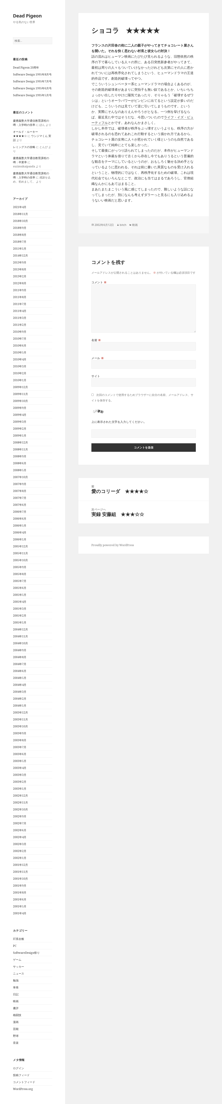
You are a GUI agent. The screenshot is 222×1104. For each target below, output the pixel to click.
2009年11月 (20, 394)
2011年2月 (19, 325)
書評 (16, 1008)
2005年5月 (19, 595)
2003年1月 (19, 789)
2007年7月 (19, 498)
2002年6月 (19, 830)
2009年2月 (19, 428)
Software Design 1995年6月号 (32, 88)
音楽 (16, 1043)
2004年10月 (20, 643)
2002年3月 (19, 844)
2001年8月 (19, 892)
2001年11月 (20, 872)
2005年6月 (19, 588)
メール (97, 358)
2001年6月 (19, 899)
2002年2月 (19, 851)
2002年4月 (19, 837)
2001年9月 (19, 885)
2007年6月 (19, 505)
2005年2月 (19, 615)
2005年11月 (20, 553)
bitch (123, 225)
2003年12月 (20, 712)
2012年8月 (19, 283)
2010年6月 (19, 345)
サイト (95, 376)
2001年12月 (20, 865)
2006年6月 (19, 518)
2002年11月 (20, 802)
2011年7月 (19, 304)
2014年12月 (20, 255)
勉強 (16, 980)
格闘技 (17, 1015)
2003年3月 (19, 775)
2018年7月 (19, 242)
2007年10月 (20, 477)
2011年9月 (19, 290)
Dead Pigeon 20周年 (26, 67)
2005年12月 (20, 546)
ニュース (18, 973)
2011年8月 (19, 297)
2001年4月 (19, 913)
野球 (16, 1036)
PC (14, 946)
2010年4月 (19, 359)
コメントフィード (24, 1082)
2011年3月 (19, 318)
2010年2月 (19, 373)
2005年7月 (19, 581)
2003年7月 (19, 747)
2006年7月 (19, 512)
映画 (16, 1001)
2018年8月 (19, 235)
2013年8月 (19, 269)
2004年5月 (19, 678)
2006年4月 (19, 532)
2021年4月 (19, 207)
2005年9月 (19, 567)
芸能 (16, 1029)
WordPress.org (23, 1089)
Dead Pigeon (27, 15)
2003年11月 (20, 719)
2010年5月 (19, 352)
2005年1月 (19, 622)
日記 (16, 994)
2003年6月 (19, 754)
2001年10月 (20, 879)
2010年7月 (19, 338)
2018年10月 (20, 221)
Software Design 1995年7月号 (32, 81)
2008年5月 (19, 470)
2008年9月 (19, 456)
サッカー (18, 966)
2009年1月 (19, 435)
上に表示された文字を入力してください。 (118, 422)
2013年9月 (19, 262)
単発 (16, 987)
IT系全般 (18, 939)
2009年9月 (19, 408)
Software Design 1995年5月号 (32, 95)
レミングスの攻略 (24, 147)
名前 (96, 340)
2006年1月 (19, 539)
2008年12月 (20, 442)
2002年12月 (20, 795)
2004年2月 (19, 699)
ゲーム (17, 960)
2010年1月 (19, 380)
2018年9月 (19, 228)
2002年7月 (19, 823)
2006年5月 (19, 525)
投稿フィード (21, 1075)
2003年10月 (20, 726)
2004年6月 (19, 671)
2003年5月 (19, 761)
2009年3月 (19, 422)
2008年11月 (20, 449)
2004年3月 (19, 692)
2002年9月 (19, 816)
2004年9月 (19, 650)
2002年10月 (20, 809)
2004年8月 (19, 657)
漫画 (16, 1022)
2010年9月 (19, 332)
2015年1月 (19, 248)
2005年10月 (20, 560)
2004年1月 (19, 705)
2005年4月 (19, 602)
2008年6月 (19, 463)
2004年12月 (20, 629)
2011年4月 (19, 311)
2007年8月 (19, 491)
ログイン (18, 1068)
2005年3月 (19, 609)
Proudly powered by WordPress (112, 545)
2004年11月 (20, 636)
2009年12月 (20, 387)
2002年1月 (19, 858)
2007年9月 (19, 484)
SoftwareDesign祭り (26, 953)
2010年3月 (19, 366)
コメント (99, 282)
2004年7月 (19, 664)
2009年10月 (20, 401)
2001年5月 (19, 906)
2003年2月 (19, 782)
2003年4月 (19, 768)
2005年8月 (19, 574)
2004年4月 (19, 685)
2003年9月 (19, 733)
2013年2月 (19, 276)
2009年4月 (19, 415)
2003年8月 (19, 740)
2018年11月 (20, 214)
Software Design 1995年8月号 (32, 74)
